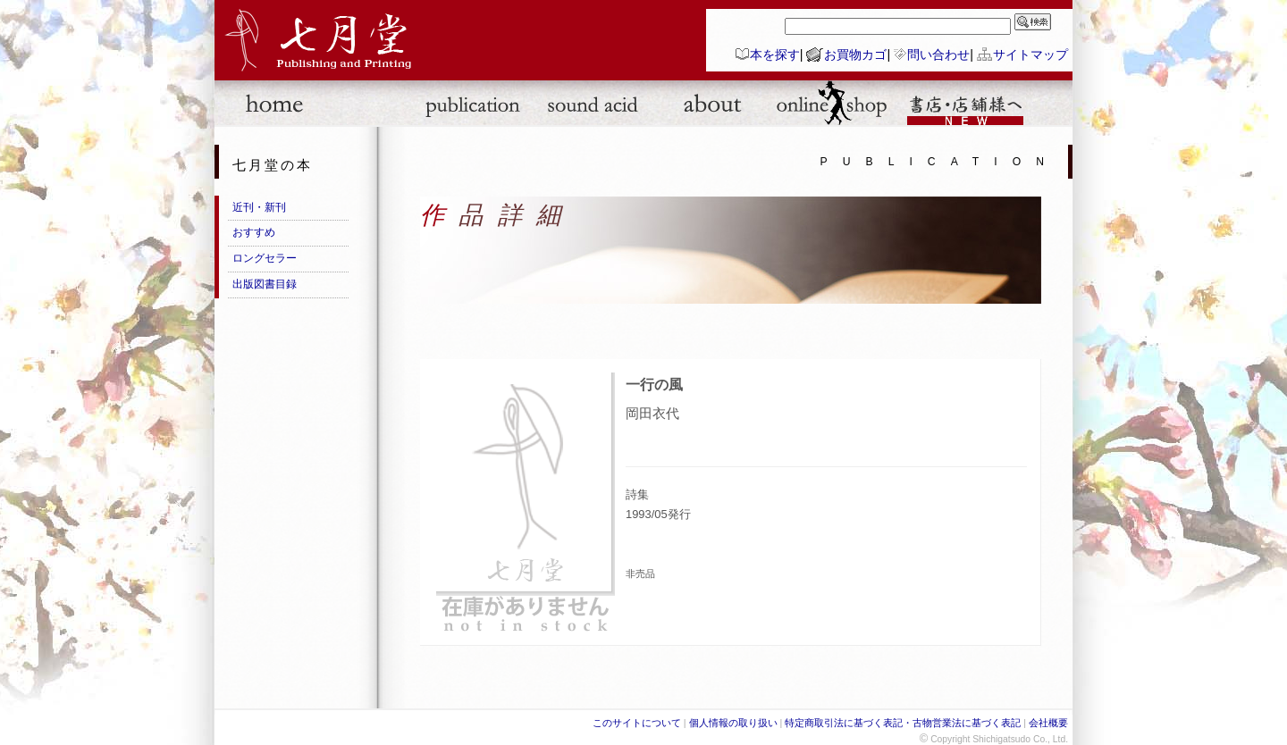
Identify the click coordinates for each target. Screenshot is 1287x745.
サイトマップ (1030, 54)
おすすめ (253, 232)
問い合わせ (938, 54)
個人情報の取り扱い (733, 722)
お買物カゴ (855, 54)
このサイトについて (637, 722)
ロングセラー (264, 258)
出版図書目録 (264, 284)
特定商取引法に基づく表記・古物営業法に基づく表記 (903, 722)
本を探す (775, 54)
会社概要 (1048, 722)
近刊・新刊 (259, 207)
